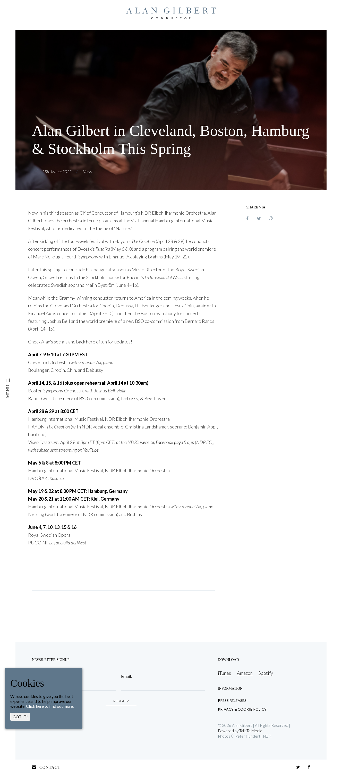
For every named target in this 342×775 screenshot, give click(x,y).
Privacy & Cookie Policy (242, 709)
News (87, 171)
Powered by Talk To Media (240, 730)
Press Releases (232, 700)
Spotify (266, 673)
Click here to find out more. (50, 706)
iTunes (224, 673)
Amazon (245, 673)
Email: (126, 676)
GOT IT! (20, 716)
